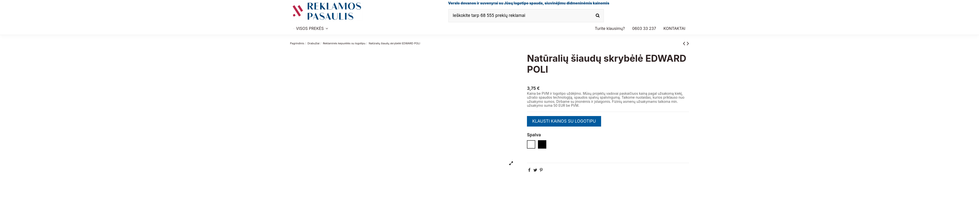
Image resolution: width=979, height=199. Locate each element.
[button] (644, 28)
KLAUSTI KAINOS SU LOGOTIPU (564, 121)
